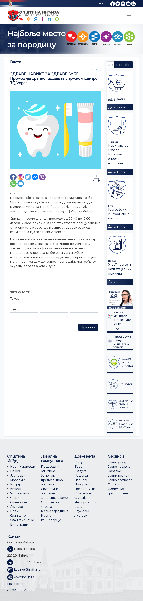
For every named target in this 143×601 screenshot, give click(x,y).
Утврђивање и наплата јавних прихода (119, 269)
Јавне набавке (119, 466)
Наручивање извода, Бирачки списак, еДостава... (118, 154)
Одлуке (80, 471)
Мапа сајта (15, 584)
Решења (81, 475)
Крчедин (17, 489)
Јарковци (18, 475)
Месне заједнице (54, 511)
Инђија (15, 484)
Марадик (17, 480)
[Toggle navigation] (129, 15)
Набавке (114, 471)
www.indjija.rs (24, 577)
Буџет (79, 466)
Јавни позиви (119, 475)
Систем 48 (116, 489)
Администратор (20, 590)
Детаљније (116, 107)
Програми (82, 484)
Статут (79, 462)
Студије (80, 498)
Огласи (113, 484)
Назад (96, 69)
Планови (81, 480)
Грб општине (118, 493)
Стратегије (82, 493)
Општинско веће (54, 498)
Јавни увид (117, 462)
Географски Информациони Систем (121, 214)
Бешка (15, 471)
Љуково (16, 506)
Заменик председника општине (52, 480)
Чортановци (20, 493)
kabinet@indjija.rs (27, 569)
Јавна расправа (120, 480)
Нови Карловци (22, 466)
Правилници (84, 489)
